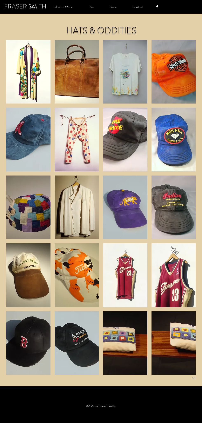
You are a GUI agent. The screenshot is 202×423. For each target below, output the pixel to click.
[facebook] (157, 7)
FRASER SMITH (25, 6)
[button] (57, 7)
